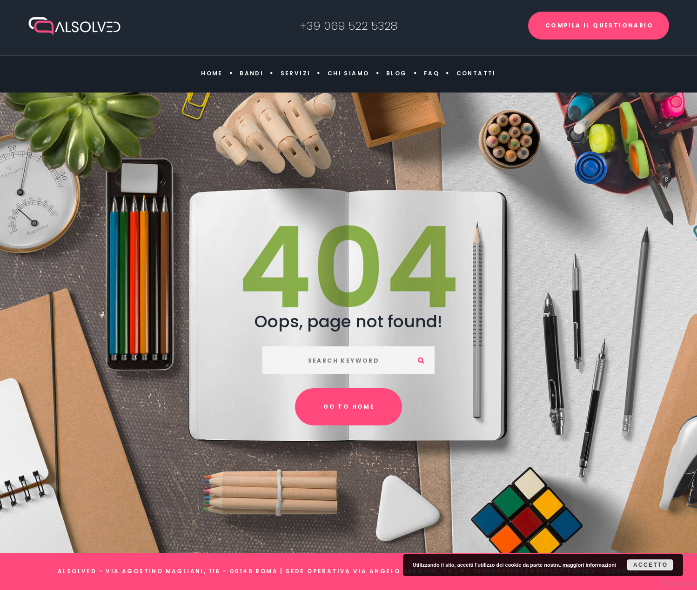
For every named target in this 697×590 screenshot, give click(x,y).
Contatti (476, 73)
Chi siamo (348, 73)
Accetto (650, 565)
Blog (396, 73)
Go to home (349, 407)
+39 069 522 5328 (348, 25)
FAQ (431, 73)
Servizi (296, 73)
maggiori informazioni (589, 565)
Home (212, 73)
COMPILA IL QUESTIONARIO (599, 25)
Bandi (251, 73)
